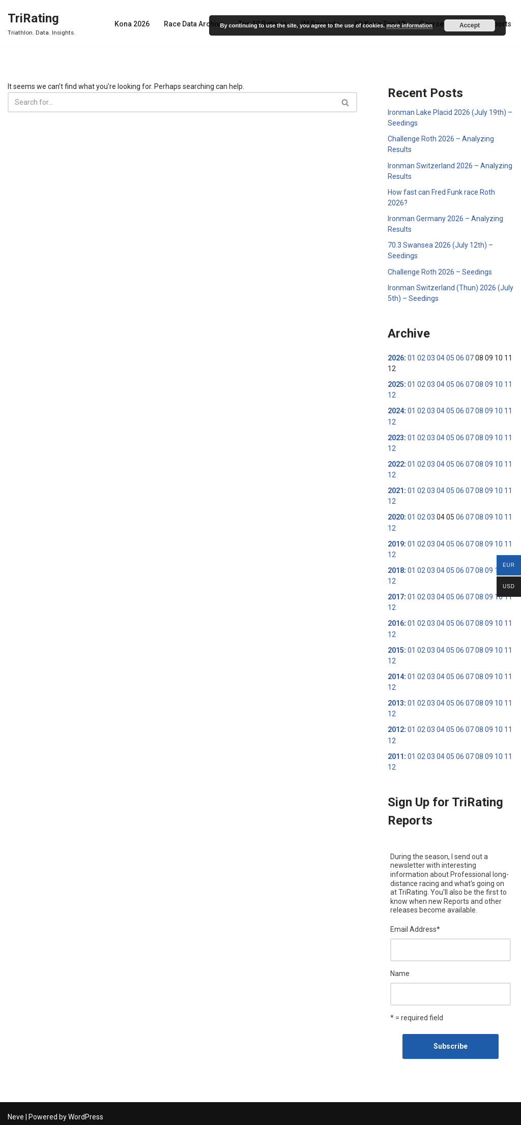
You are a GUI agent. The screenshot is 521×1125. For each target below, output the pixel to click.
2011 (396, 753)
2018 (396, 568)
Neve (16, 1113)
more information (409, 25)
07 (470, 357)
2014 (396, 674)
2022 (396, 463)
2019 (396, 542)
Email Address (415, 926)
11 (508, 383)
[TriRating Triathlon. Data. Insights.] (41, 23)
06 (460, 357)
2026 (396, 357)
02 (421, 357)
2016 (396, 621)
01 (412, 357)
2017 (396, 595)
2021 (396, 489)
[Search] (171, 102)
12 (392, 394)
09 (489, 383)
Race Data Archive (194, 24)
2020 (396, 515)
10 (499, 383)
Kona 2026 (132, 24)
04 (441, 357)
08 (479, 383)
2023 (396, 436)
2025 (396, 383)
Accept (469, 25)
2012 (396, 727)
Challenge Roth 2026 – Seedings (440, 271)
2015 (396, 648)
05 (450, 357)
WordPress (85, 1113)
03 (431, 357)
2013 (396, 700)
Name (400, 970)
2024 (396, 410)
